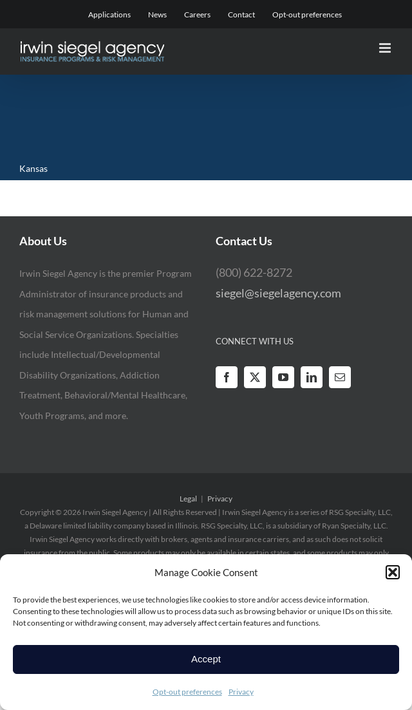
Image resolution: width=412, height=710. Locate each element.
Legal (188, 498)
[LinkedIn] (312, 377)
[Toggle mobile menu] (386, 48)
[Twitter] (255, 377)
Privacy (241, 691)
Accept (206, 658)
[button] (392, 572)
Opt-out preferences (187, 691)
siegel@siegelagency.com (278, 293)
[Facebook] (227, 377)
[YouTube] (283, 377)
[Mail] (340, 377)
